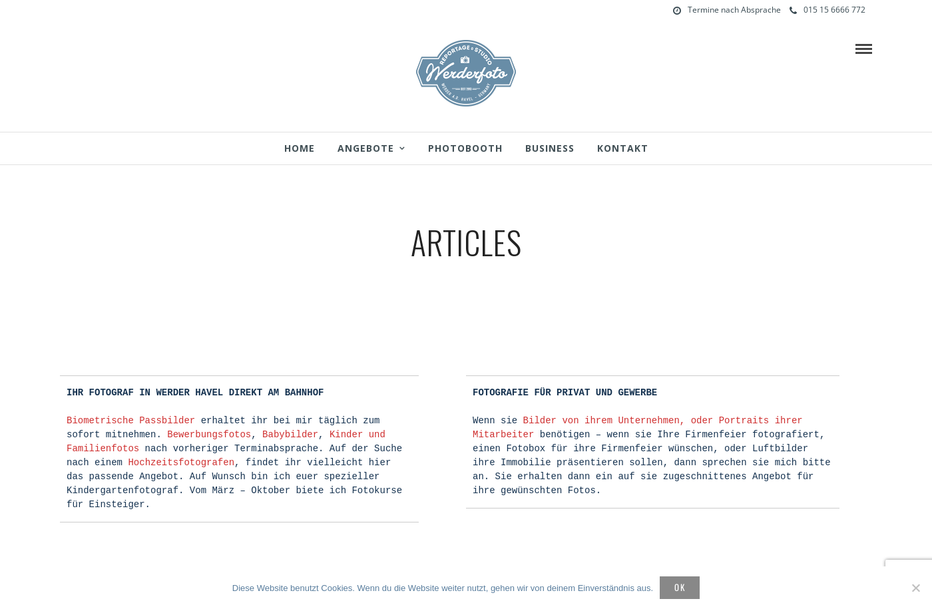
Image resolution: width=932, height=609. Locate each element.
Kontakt (622, 148)
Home (299, 148)
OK (680, 587)
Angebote (366, 148)
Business (550, 148)
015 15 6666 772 (827, 9)
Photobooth (465, 148)
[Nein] (915, 587)
